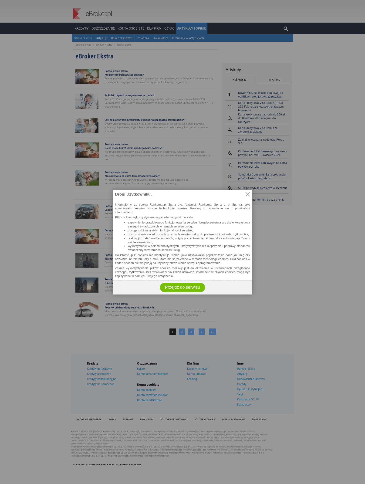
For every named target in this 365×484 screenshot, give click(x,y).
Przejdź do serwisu (182, 287)
